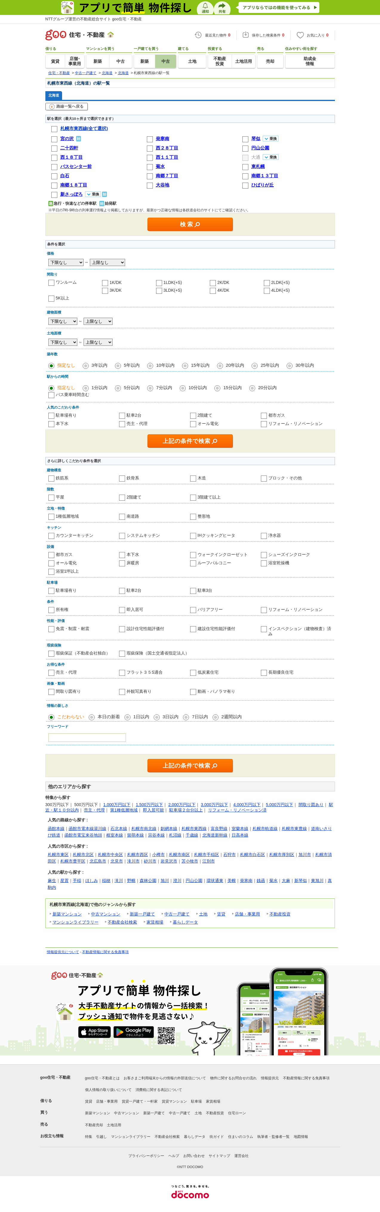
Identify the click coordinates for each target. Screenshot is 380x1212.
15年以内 (200, 365)
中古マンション (105, 914)
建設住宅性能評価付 (216, 628)
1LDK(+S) (173, 282)
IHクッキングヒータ (216, 535)
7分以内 (164, 387)
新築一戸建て (142, 914)
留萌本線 (135, 835)
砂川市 (150, 861)
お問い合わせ (194, 1156)
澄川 (177, 880)
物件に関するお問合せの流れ (233, 1078)
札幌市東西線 (194, 828)
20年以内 (235, 365)
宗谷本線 (156, 835)
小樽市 (158, 854)
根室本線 (114, 835)
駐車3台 (205, 590)
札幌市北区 (83, 854)
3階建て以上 (209, 497)
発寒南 (246, 880)
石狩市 (229, 854)
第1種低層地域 (124, 810)
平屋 (60, 497)
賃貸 (221, 914)
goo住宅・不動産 (55, 1077)
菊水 (273, 880)
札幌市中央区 (110, 854)
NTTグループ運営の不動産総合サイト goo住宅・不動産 (93, 19)
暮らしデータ (185, 922)
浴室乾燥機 (278, 562)
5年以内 (132, 365)
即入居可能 (153, 810)
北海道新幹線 (214, 835)
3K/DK (115, 290)
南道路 (133, 516)
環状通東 (215, 880)
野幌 (131, 880)
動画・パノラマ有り (216, 691)
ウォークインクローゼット (223, 554)
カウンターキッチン (74, 535)
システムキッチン (143, 535)
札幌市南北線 (143, 828)
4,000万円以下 (247, 804)
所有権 (62, 609)
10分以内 (198, 387)
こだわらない (70, 716)
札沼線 (175, 835)
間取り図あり (311, 804)
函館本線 (56, 828)
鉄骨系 (133, 478)
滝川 (119, 880)
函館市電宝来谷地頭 (83, 835)
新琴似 (300, 880)
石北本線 (118, 828)
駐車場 (196, 1101)
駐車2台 (134, 415)
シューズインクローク (289, 554)
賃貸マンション (174, 1101)
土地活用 (114, 1125)
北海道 (53, 95)
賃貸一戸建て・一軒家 (140, 1101)
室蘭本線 (240, 828)
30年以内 (305, 365)
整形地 (204, 516)
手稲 (77, 880)
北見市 (116, 861)
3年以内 (99, 365)
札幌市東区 (58, 854)
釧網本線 (169, 828)
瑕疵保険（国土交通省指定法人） (158, 653)
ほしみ (91, 880)
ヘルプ (173, 1156)
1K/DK (115, 282)
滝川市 (133, 861)
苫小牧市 (189, 861)
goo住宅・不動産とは (102, 1078)
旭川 (165, 880)
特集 (88, 1137)
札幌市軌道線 (265, 828)
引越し (101, 1137)
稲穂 (106, 880)
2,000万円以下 (182, 804)
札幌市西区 (137, 854)
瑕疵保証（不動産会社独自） (83, 653)
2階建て (205, 415)
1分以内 (99, 387)
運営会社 (241, 1156)
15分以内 (232, 387)
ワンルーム (66, 282)
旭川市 (305, 854)
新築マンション (67, 914)
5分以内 (132, 387)
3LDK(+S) (173, 290)
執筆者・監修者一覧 (273, 1137)
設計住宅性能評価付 (145, 628)
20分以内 (267, 387)
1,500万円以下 (149, 804)
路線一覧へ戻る (66, 106)
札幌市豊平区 (72, 861)
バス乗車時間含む (72, 394)
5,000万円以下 (279, 804)
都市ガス (276, 415)
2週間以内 (231, 716)
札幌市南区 (179, 854)
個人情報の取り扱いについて (108, 1090)
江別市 (208, 861)
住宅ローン (237, 1113)
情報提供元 (270, 1078)
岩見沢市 (169, 861)
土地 (203, 914)
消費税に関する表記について (159, 1090)
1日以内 (141, 716)
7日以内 (200, 716)
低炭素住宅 (208, 672)
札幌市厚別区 (281, 854)
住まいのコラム (240, 1137)
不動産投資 (280, 914)
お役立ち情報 (52, 1136)
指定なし (66, 365)
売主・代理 (137, 423)
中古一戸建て (177, 914)
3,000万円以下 (214, 804)
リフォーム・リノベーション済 (237, 810)
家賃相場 (155, 922)
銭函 (261, 880)
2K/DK (223, 282)
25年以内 (270, 365)
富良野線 (219, 828)
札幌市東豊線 (294, 828)
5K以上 (62, 298)
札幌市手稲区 (206, 854)
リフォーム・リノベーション (295, 423)
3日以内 (171, 716)
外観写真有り (139, 691)
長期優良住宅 (280, 672)
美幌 (231, 880)
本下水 (62, 423)
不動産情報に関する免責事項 (105, 952)
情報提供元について (63, 952)
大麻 (286, 880)
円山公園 (194, 880)
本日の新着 (109, 716)
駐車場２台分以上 (186, 810)
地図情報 (301, 1137)
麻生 (52, 880)
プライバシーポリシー (146, 1156)
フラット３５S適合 (145, 672)
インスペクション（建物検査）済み (299, 631)
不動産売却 (94, 1125)
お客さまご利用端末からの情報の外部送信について (165, 1078)
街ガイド (217, 1137)
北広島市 (98, 861)
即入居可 (135, 609)
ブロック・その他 (285, 478)
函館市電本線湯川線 (87, 828)
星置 (64, 880)
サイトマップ (219, 1156)
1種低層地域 (67, 516)
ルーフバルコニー (214, 562)
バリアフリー (210, 609)
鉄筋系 (62, 478)
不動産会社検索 (122, 922)
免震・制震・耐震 (72, 628)
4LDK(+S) (280, 290)
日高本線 (240, 835)
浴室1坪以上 (67, 571)
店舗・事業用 (247, 914)
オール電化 (208, 423)
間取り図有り (68, 691)
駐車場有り (66, 415)
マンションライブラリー (76, 922)
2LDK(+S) (280, 282)
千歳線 (192, 835)
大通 (255, 157)
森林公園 (148, 880)
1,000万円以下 (116, 804)
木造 (202, 478)
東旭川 (317, 880)
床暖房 (133, 562)
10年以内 (165, 365)
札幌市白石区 (252, 854)
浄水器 (274, 535)
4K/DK (223, 290)
